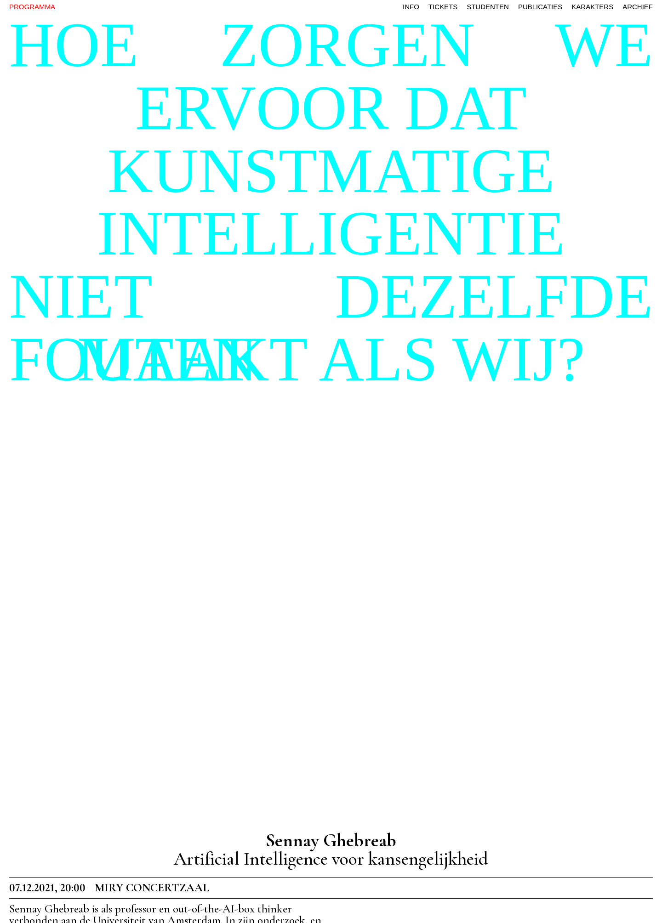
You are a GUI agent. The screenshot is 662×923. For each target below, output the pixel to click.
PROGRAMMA (32, 7)
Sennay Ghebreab (49, 909)
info (411, 7)
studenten (488, 7)
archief (637, 7)
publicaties (540, 7)
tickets (442, 7)
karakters (592, 7)
